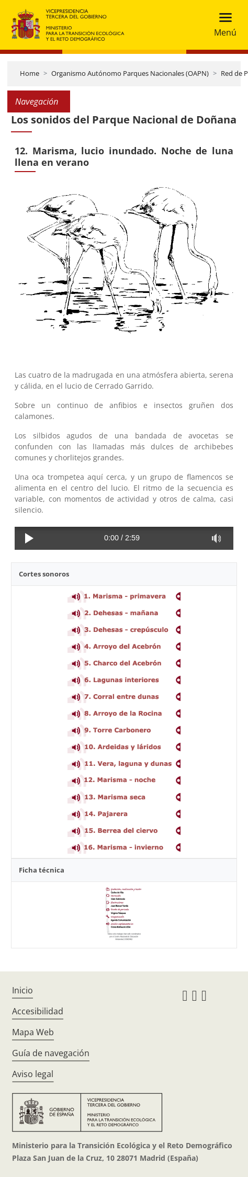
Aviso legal (32, 1074)
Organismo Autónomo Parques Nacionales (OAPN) (130, 73)
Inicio (22, 990)
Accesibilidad (37, 1011)
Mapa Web (33, 1032)
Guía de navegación (50, 1053)
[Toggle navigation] (222, 25)
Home (29, 73)
